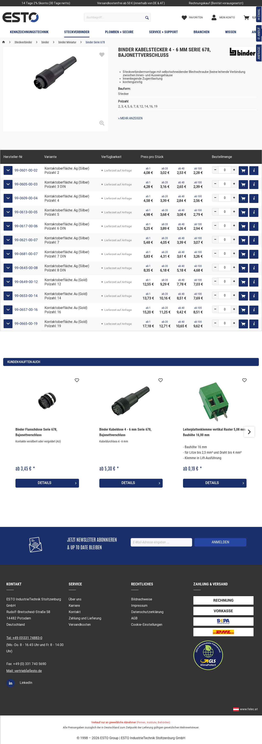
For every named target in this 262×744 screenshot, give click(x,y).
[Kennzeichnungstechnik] (29, 33)
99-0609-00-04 (26, 198)
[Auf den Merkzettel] (77, 380)
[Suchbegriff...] (117, 17)
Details (57, 482)
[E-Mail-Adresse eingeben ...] (161, 542)
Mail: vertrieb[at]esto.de (24, 671)
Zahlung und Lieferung (85, 618)
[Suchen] (147, 17)
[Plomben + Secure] (119, 33)
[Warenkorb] (251, 17)
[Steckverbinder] (76, 33)
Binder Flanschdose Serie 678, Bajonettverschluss (36, 432)
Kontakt (75, 612)
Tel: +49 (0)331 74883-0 (24, 638)
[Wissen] (230, 33)
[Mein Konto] (227, 17)
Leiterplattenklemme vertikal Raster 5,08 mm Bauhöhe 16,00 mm (214, 432)
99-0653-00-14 (26, 296)
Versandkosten (80, 625)
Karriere (74, 606)
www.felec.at (249, 709)
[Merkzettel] (196, 17)
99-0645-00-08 (26, 268)
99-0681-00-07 (26, 254)
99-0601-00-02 (26, 170)
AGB (134, 618)
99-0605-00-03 (26, 184)
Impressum (139, 606)
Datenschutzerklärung (147, 612)
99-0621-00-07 (26, 240)
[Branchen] (201, 33)
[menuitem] (117, 17)
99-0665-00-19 (26, 324)
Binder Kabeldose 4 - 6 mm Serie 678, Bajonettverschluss (125, 432)
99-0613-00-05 (26, 212)
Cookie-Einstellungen (146, 625)
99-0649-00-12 (26, 282)
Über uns (75, 599)
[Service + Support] (163, 33)
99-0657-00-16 (26, 310)
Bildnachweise (141, 599)
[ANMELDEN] (220, 542)
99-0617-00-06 (26, 226)
